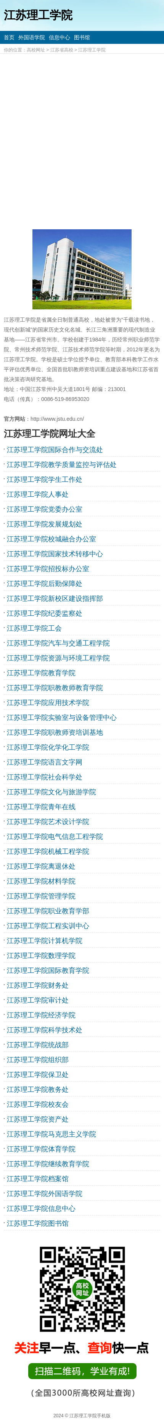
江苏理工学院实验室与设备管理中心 (62, 717)
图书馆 (82, 37)
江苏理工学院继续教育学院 (48, 1164)
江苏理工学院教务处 (38, 1089)
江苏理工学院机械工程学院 (48, 851)
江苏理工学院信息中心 (41, 1208)
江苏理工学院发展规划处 (44, 524)
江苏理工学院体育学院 (41, 1149)
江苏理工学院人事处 (38, 494)
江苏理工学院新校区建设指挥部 (55, 598)
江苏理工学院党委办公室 (44, 509)
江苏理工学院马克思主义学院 (51, 1134)
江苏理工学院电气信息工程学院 (55, 836)
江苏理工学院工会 (34, 628)
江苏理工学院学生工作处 (44, 479)
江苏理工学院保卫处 (38, 1075)
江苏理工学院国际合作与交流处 (55, 450)
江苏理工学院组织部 (38, 1060)
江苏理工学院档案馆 (38, 1179)
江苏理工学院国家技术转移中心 (55, 554)
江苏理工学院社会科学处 (44, 777)
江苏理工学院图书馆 (38, 1223)
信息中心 (59, 37)
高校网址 (36, 50)
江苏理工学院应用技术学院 (48, 703)
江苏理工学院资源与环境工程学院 (58, 658)
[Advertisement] (82, 140)
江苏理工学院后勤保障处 (44, 584)
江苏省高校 (61, 50)
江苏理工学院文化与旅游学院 (51, 792)
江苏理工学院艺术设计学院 (48, 822)
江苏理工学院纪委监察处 (44, 613)
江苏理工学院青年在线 (41, 807)
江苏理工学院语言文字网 (44, 762)
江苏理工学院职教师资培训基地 (55, 732)
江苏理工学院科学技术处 (44, 1030)
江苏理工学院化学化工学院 (48, 747)
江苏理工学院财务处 (38, 985)
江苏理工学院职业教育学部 (48, 911)
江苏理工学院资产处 (38, 1119)
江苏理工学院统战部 (38, 1045)
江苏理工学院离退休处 (41, 866)
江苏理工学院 (92, 50)
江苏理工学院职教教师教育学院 (55, 688)
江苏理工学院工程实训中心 (48, 926)
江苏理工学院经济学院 (41, 1015)
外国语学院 (31, 37)
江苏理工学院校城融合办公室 (51, 539)
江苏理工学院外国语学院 (44, 1194)
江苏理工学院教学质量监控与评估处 (62, 464)
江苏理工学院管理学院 (41, 896)
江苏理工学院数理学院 (41, 955)
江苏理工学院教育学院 (41, 673)
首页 (9, 37)
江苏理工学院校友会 (38, 1104)
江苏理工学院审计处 (38, 1000)
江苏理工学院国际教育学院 (48, 970)
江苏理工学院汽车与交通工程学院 (58, 643)
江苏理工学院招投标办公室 (48, 569)
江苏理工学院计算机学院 (44, 941)
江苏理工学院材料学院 (41, 881)
